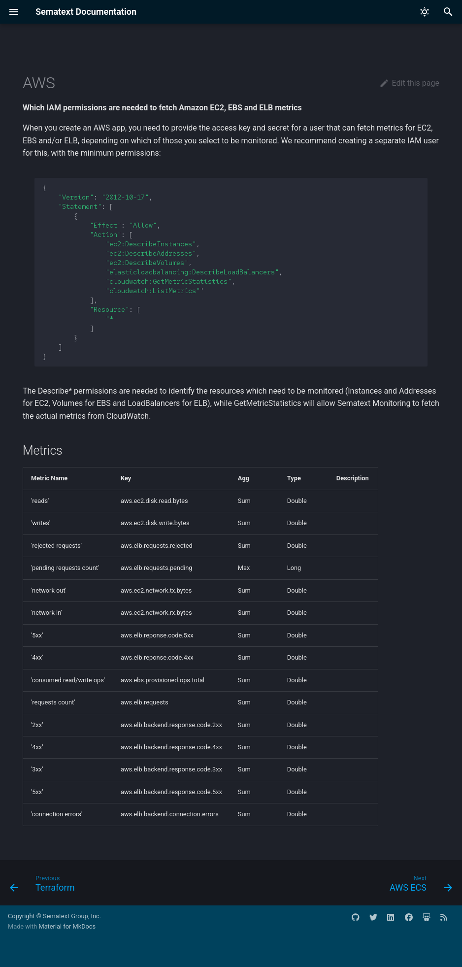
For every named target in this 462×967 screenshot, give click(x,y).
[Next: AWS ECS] (418, 886)
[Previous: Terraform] (44, 886)
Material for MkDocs (67, 926)
